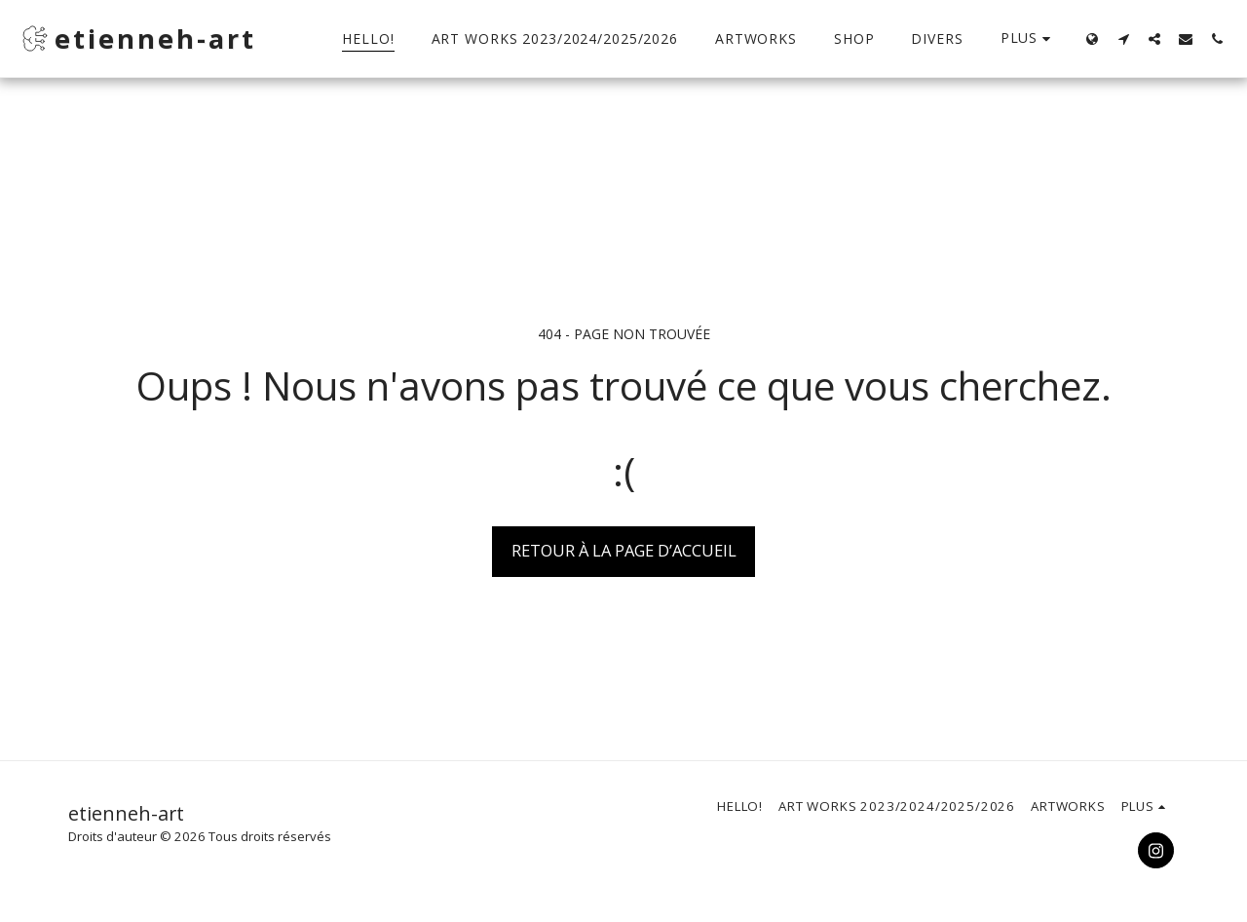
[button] (1123, 38)
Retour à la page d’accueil (624, 550)
